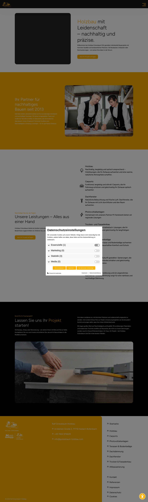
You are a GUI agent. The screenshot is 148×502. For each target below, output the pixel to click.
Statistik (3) (56, 256)
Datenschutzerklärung (95, 273)
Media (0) (55, 261)
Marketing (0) (57, 250)
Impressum (84, 273)
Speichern (71, 268)
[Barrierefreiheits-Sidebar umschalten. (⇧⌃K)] (142, 496)
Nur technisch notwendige (86, 268)
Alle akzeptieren (59, 268)
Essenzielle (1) (58, 245)
